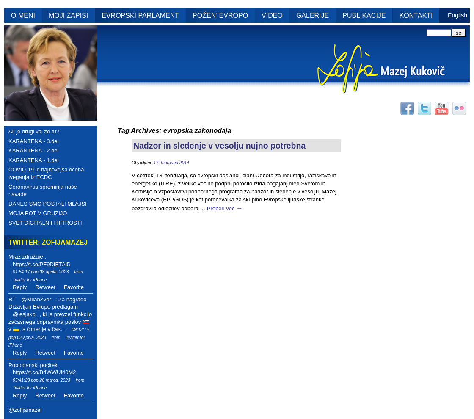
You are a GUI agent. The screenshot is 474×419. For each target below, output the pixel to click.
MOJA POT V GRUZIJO (37, 213)
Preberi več (225, 208)
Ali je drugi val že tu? (33, 131)
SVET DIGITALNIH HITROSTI (45, 223)
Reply (20, 287)
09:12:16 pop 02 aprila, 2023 (48, 333)
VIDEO (272, 15)
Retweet (45, 287)
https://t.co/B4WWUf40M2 (44, 372)
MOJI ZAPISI (68, 15)
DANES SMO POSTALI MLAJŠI (47, 204)
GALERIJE (312, 15)
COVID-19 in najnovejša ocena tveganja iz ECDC (46, 173)
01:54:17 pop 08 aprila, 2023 (41, 272)
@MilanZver (36, 299)
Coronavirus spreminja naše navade (42, 191)
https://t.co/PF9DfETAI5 (41, 264)
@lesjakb (24, 314)
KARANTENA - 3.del (33, 141)
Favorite (74, 287)
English (457, 15)
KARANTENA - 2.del (33, 150)
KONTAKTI (416, 15)
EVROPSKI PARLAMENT (140, 15)
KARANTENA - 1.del (33, 160)
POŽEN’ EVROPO (220, 15)
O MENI (23, 15)
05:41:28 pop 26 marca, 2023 (41, 380)
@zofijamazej (24, 410)
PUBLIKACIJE (364, 15)
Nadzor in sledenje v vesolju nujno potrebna (219, 145)
